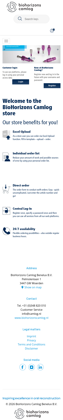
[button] (5, 48)
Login (20, 82)
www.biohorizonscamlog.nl (31, 318)
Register (52, 86)
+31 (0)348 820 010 (34, 305)
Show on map (33, 287)
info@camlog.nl (31, 314)
